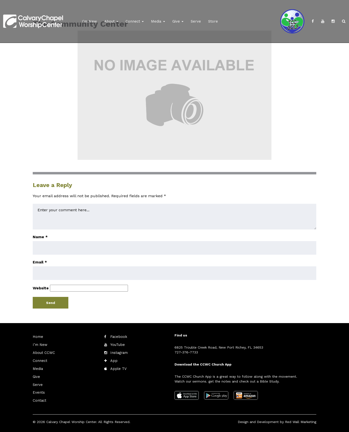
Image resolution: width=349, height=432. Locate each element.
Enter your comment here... (174, 216)
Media (158, 21)
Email (40, 262)
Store (213, 21)
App (113, 360)
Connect (135, 21)
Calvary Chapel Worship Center (71, 420)
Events (38, 391)
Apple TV (118, 368)
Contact (39, 399)
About (111, 21)
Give (177, 21)
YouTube (117, 344)
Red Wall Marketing (300, 420)
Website (41, 288)
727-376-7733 (186, 352)
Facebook (118, 337)
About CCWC (43, 352)
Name (40, 237)
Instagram (118, 352)
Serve (196, 21)
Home (37, 337)
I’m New (89, 21)
